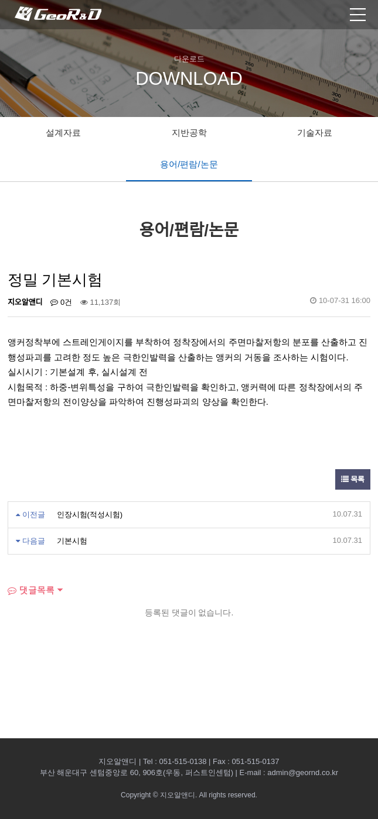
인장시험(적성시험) (90, 514)
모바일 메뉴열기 (358, 14)
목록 (353, 479)
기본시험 (72, 540)
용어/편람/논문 (188, 164)
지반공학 (189, 132)
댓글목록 (31, 590)
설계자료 (63, 132)
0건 (61, 302)
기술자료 (314, 132)
